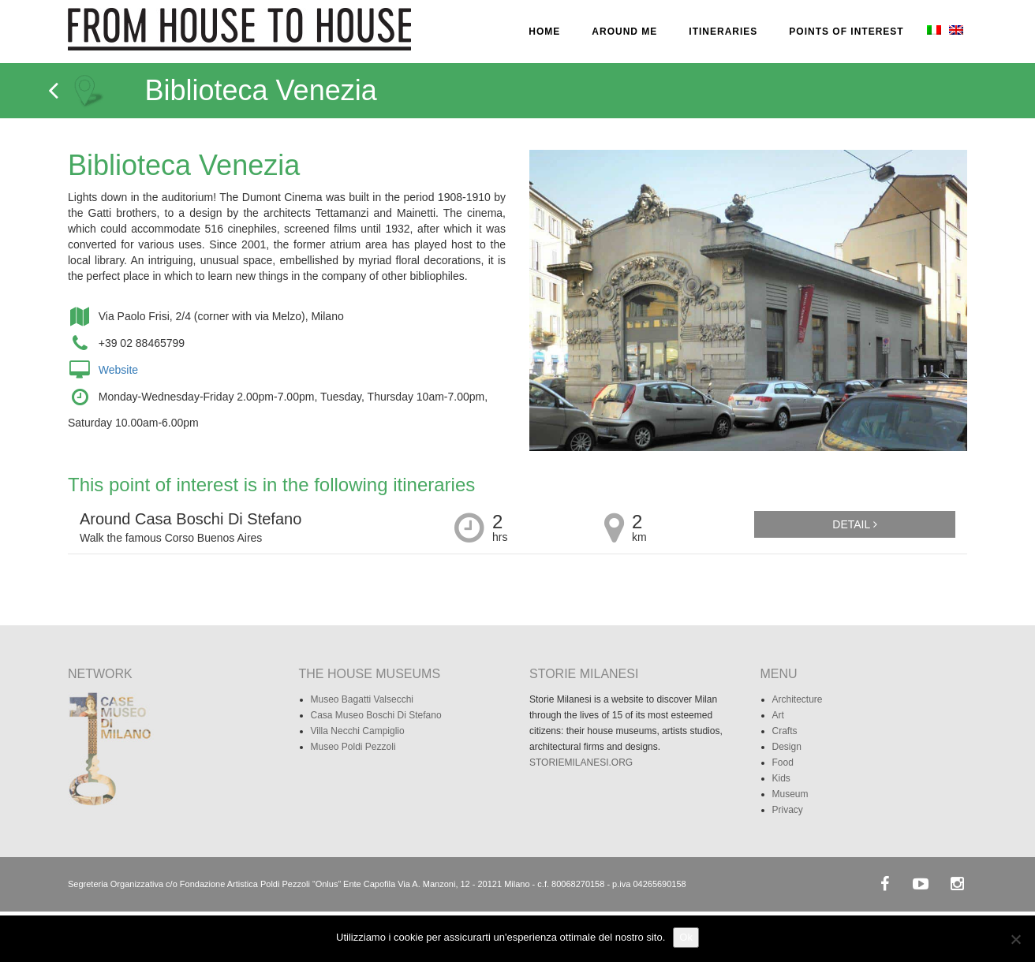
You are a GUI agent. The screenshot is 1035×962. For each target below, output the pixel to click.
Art (778, 715)
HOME (544, 31)
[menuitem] (932, 31)
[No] (1015, 939)
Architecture (797, 699)
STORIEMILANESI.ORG (581, 762)
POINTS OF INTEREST (846, 31)
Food (783, 762)
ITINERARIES (723, 31)
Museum (790, 794)
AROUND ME (624, 31)
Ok (686, 937)
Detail (854, 524)
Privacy (787, 809)
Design (786, 746)
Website (118, 370)
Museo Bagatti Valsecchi (362, 699)
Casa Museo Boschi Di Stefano (376, 715)
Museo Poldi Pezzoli (353, 746)
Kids (781, 778)
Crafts (785, 730)
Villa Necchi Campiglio (358, 730)
